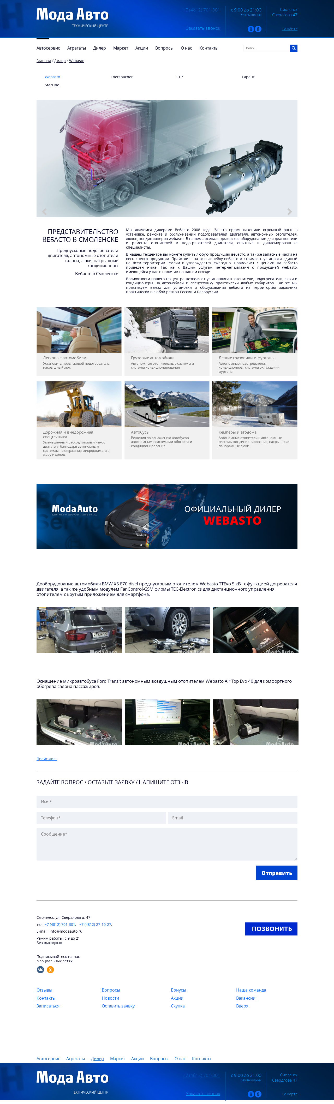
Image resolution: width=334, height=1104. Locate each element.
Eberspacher (117, 77)
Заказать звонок (203, 28)
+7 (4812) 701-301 (201, 10)
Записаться (48, 1006)
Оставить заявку (118, 1006)
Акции (177, 998)
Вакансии (245, 998)
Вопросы (111, 990)
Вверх (242, 1006)
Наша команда (251, 990)
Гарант (244, 77)
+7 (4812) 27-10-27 (95, 924)
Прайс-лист (47, 758)
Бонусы (178, 990)
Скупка (178, 1006)
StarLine (48, 85)
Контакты (46, 998)
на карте (289, 28)
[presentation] (76, 876)
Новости (110, 998)
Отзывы (44, 990)
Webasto (48, 77)
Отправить (276, 873)
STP (175, 77)
